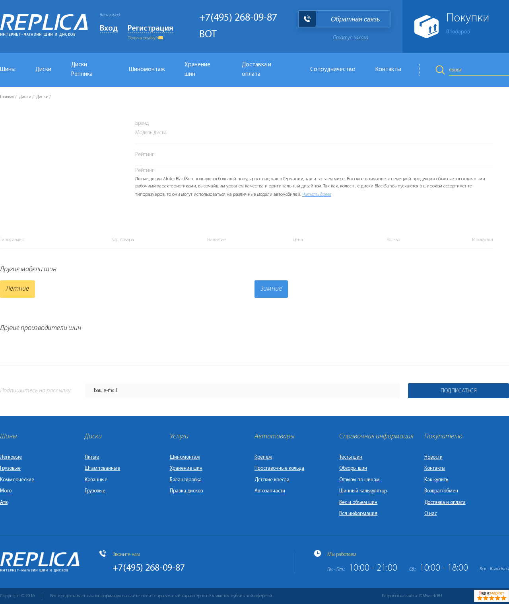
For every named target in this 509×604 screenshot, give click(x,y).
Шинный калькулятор (363, 491)
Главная (7, 97)
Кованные (96, 479)
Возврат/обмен (441, 491)
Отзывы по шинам (359, 479)
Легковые (11, 457)
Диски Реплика (82, 69)
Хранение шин (197, 69)
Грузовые (10, 468)
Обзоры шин (353, 468)
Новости (433, 457)
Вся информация (358, 513)
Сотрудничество (333, 70)
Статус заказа (350, 38)
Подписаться (459, 391)
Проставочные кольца (279, 468)
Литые (92, 457)
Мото (6, 491)
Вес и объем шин (358, 502)
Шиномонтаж (147, 70)
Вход (109, 29)
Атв (4, 502)
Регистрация (150, 29)
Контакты (388, 70)
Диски (43, 70)
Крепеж (263, 457)
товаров (458, 32)
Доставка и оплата (256, 69)
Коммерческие (17, 479)
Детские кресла (271, 479)
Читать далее (316, 194)
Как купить (436, 479)
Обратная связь (355, 19)
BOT (208, 34)
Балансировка (186, 479)
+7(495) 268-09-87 (238, 18)
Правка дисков (186, 491)
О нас (430, 513)
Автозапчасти (269, 491)
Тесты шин (350, 457)
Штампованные (102, 468)
